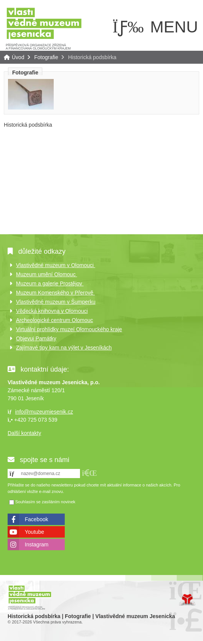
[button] (89, 473)
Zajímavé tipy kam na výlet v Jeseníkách (64, 348)
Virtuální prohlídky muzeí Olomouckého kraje (69, 329)
